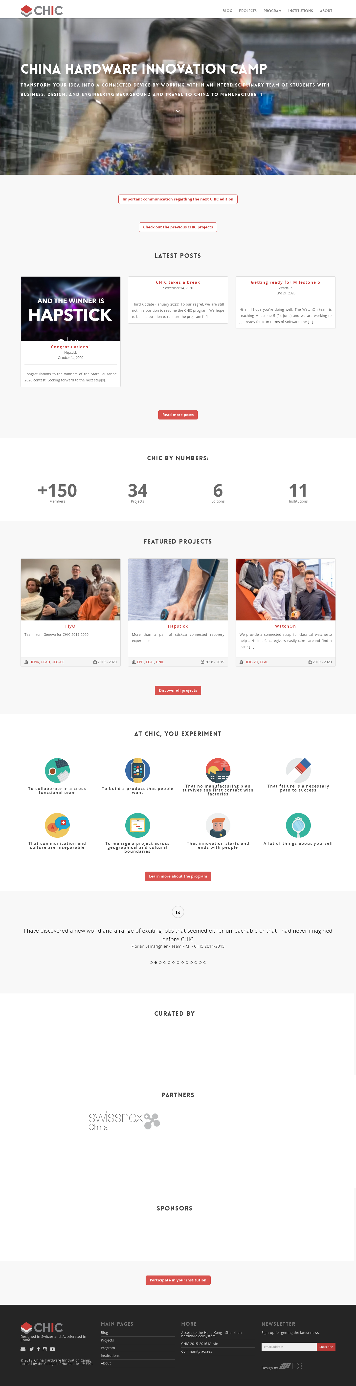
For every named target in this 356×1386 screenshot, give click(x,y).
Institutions (300, 10)
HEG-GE (58, 662)
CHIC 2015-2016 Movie (199, 1343)
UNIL (160, 662)
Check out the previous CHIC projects (178, 226)
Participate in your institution (178, 1279)
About (326, 10)
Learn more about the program (178, 876)
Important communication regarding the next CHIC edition (178, 199)
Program (272, 10)
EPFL (140, 662)
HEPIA (34, 662)
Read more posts (178, 414)
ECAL (150, 662)
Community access (196, 1351)
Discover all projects (178, 690)
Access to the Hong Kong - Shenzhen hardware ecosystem (211, 1334)
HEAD (45, 662)
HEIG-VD (251, 662)
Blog (227, 10)
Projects (248, 10)
